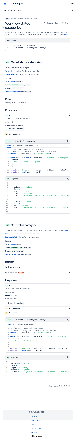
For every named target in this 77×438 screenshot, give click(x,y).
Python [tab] (31, 145)
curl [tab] (14, 145)
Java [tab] (26, 145)
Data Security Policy (11, 74)
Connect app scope (12, 91)
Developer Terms (36, 428)
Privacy (33, 424)
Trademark (34, 432)
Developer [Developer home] (17, 3)
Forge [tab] (9, 146)
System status (35, 420)
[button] (72, 3)
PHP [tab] (37, 145)
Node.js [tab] (20, 145)
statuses (65, 34)
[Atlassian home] (5, 3)
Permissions (9, 71)
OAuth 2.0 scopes (11, 81)
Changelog (34, 416)
